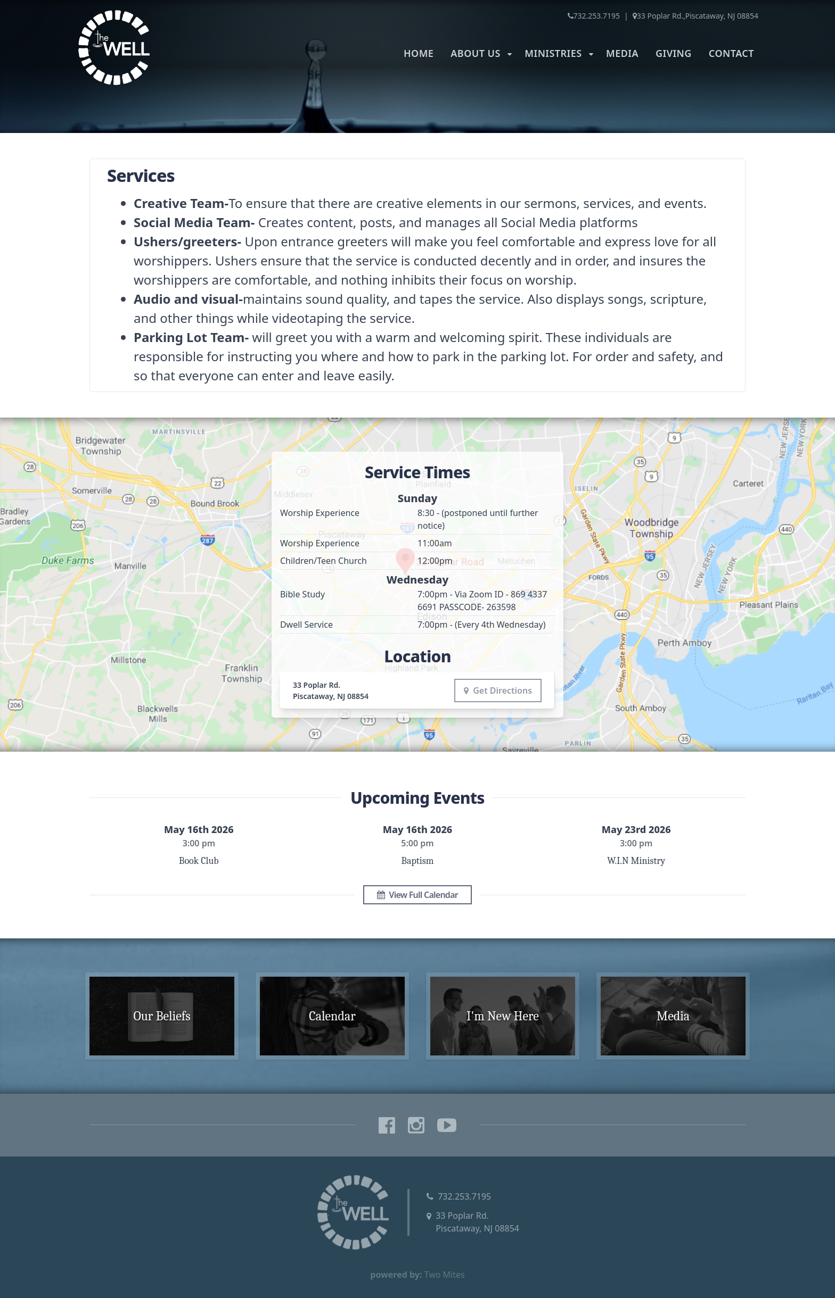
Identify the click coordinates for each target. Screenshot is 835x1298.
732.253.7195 (594, 16)
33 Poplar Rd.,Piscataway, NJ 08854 (695, 16)
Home (418, 53)
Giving (674, 53)
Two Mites (444, 1274)
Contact (731, 53)
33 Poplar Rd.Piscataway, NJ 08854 (477, 1222)
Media (622, 53)
